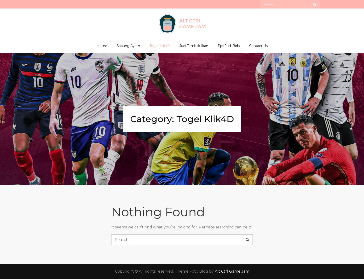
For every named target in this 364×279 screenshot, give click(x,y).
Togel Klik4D (159, 46)
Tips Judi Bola (229, 46)
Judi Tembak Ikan (193, 46)
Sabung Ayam (128, 46)
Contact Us (258, 46)
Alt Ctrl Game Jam (232, 271)
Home (102, 46)
